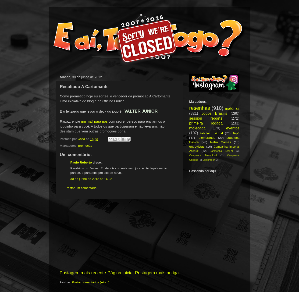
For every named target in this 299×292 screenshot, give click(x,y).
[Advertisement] (119, 234)
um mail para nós (94, 121)
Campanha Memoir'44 (203, 155)
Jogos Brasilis (214, 113)
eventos (232, 128)
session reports (205, 118)
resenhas (199, 108)
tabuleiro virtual (211, 133)
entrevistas (196, 146)
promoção (85, 145)
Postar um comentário (81, 188)
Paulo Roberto (81, 162)
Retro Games (220, 142)
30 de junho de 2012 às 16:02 (91, 179)
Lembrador (209, 159)
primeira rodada (206, 123)
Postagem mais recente (83, 272)
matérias (232, 108)
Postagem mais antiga (157, 272)
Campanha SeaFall (221, 151)
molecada (197, 128)
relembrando (206, 137)
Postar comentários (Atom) (91, 282)
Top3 (236, 133)
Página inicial (120, 272)
